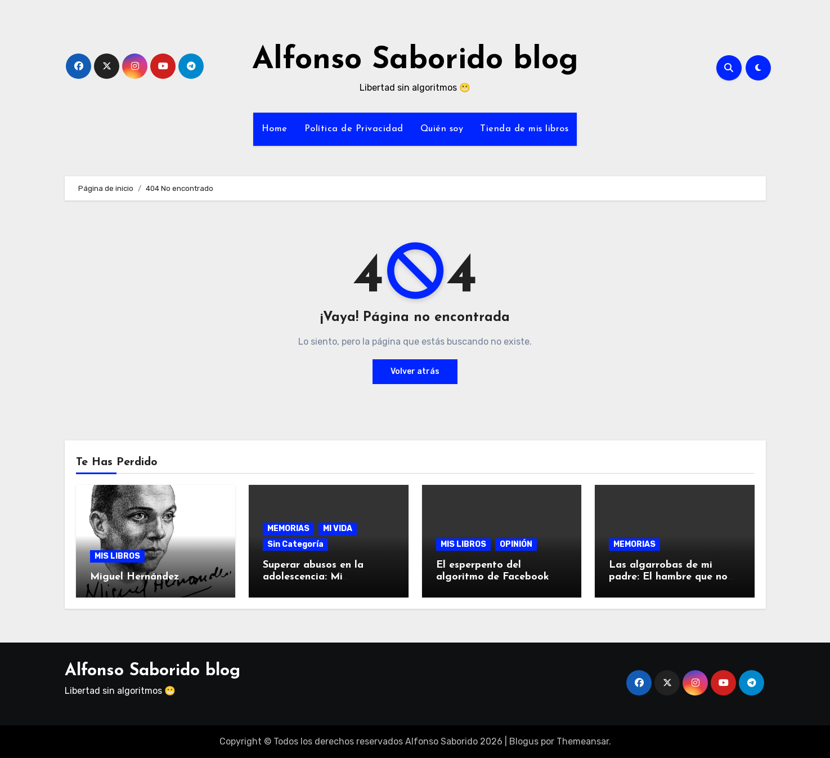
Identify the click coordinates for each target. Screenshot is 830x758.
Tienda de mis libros (524, 128)
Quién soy (442, 128)
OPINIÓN (516, 544)
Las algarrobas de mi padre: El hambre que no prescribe (668, 577)
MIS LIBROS (117, 556)
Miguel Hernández (135, 577)
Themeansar (583, 741)
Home (275, 128)
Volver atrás (415, 371)
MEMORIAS (288, 528)
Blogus (524, 741)
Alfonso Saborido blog (415, 60)
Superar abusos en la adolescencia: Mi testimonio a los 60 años (323, 577)
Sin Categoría (295, 544)
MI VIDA (337, 528)
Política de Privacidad (353, 128)
